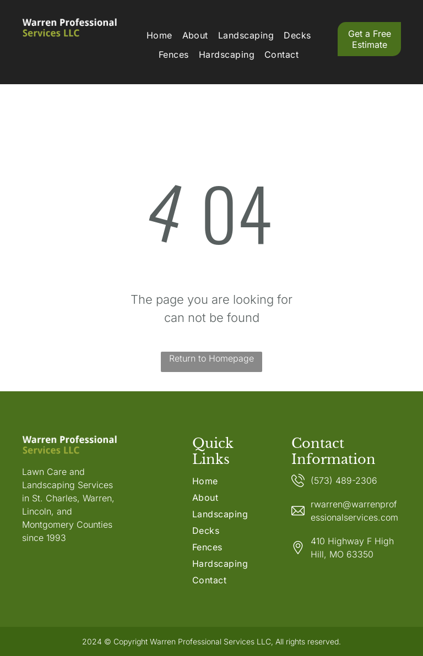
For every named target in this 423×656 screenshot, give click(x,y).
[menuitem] (159, 35)
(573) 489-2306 (344, 480)
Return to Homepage (211, 358)
